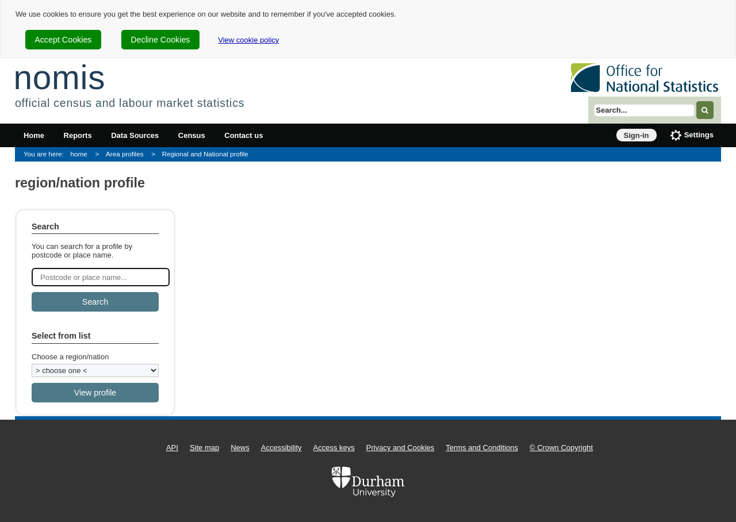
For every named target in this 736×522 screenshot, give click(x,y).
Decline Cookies (160, 39)
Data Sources (135, 135)
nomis (59, 77)
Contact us (243, 135)
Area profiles (125, 154)
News (240, 447)
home (79, 154)
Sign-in (636, 135)
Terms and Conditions (482, 447)
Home (34, 135)
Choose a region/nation (70, 356)
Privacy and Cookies (400, 447)
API (172, 447)
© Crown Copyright (561, 447)
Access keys (334, 447)
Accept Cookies (62, 39)
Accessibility (281, 447)
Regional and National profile (205, 154)
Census (191, 135)
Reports (78, 135)
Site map (204, 447)
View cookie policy (248, 40)
